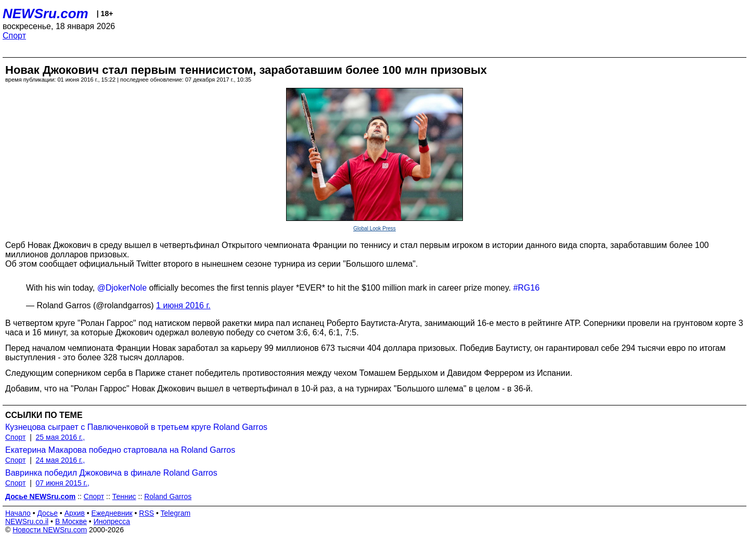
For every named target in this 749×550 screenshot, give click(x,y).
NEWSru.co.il (26, 521)
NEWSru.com (45, 13)
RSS (146, 513)
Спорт (14, 35)
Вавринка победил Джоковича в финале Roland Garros (111, 472)
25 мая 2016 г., (60, 437)
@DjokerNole (122, 287)
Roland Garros (167, 496)
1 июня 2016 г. (183, 305)
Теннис (124, 496)
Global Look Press (374, 228)
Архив (74, 513)
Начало (18, 513)
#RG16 (526, 287)
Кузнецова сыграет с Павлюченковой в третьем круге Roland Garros (136, 427)
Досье (47, 513)
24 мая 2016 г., (60, 460)
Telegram (176, 513)
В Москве (71, 521)
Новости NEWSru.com (49, 530)
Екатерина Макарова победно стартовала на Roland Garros (120, 450)
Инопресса (112, 521)
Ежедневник (112, 513)
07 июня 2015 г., (62, 483)
